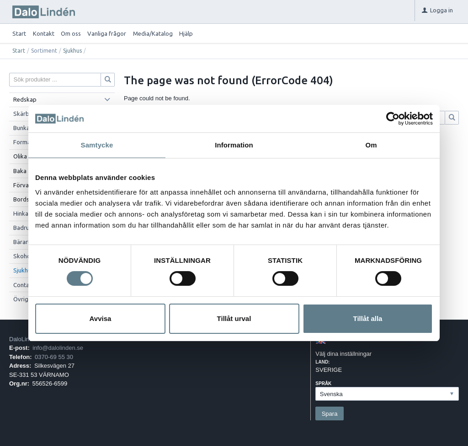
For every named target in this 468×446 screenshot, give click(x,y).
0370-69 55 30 (54, 357)
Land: (322, 361)
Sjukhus (72, 51)
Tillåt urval (234, 318)
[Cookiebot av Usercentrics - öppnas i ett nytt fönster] (393, 118)
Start (19, 33)
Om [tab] (371, 145)
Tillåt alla (368, 318)
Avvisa (101, 318)
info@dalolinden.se (57, 347)
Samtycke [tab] (97, 145)
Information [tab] (234, 145)
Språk (323, 383)
